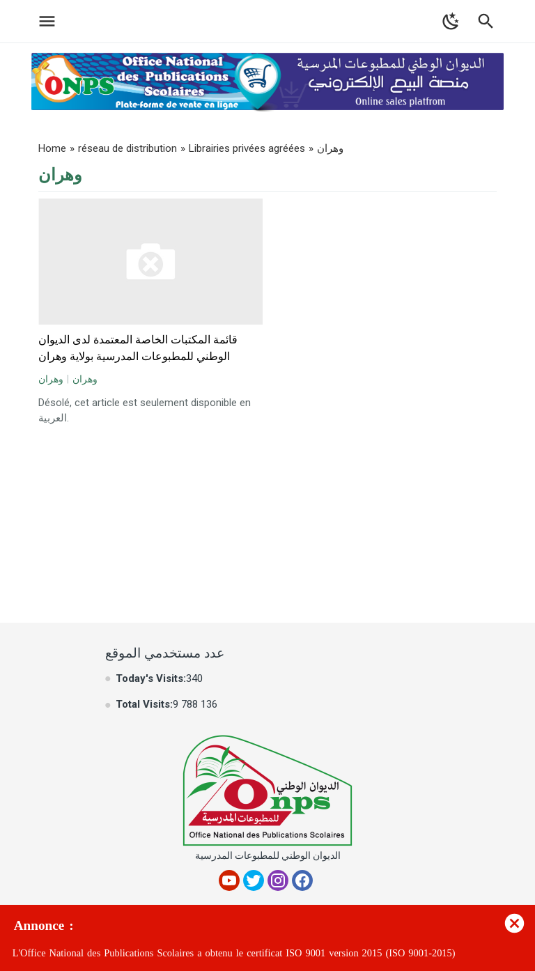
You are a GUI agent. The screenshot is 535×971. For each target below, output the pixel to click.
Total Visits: (144, 704)
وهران (50, 378)
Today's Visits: (151, 678)
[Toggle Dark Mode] (451, 21)
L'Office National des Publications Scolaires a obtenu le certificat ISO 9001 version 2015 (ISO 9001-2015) (234, 953)
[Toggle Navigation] (43, 21)
